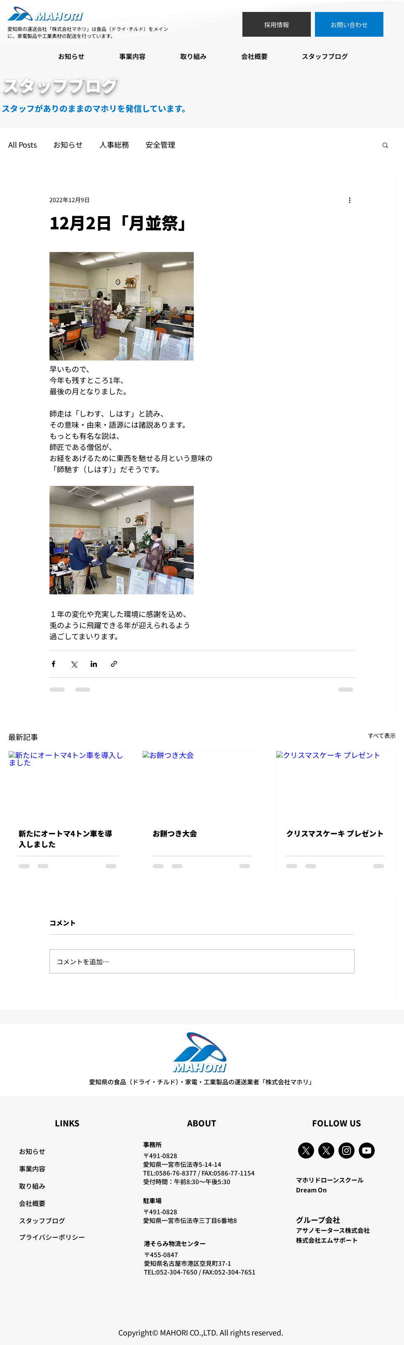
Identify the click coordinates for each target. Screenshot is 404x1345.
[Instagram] (346, 1150)
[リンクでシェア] (114, 664)
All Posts (22, 144)
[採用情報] (276, 24)
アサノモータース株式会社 (333, 1230)
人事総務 (114, 144)
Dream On (311, 1189)
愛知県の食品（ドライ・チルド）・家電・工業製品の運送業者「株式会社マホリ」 (202, 1081)
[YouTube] (367, 1150)
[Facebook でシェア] (53, 664)
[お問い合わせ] (349, 24)
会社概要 (32, 1203)
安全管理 (160, 144)
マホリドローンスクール (330, 1179)
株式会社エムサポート (327, 1240)
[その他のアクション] (350, 200)
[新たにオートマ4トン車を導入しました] (68, 784)
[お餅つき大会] (202, 784)
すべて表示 (382, 735)
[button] (385, 144)
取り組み (32, 1186)
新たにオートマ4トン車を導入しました (65, 838)
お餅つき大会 (175, 833)
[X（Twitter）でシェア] (74, 664)
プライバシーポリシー (52, 1237)
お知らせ (68, 144)
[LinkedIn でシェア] (94, 664)
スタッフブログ (42, 1220)
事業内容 (32, 1168)
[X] (306, 1150)
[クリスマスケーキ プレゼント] (335, 784)
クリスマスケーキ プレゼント (335, 833)
